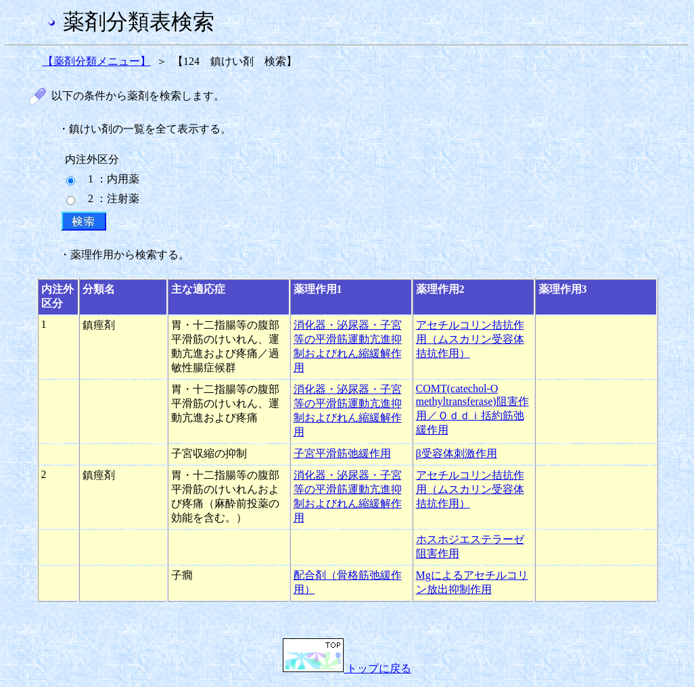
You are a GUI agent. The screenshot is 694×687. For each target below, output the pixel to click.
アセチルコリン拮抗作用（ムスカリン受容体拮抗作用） (470, 339)
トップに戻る (347, 668)
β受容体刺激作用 (456, 453)
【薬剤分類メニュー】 (97, 61)
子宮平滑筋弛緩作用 (342, 453)
